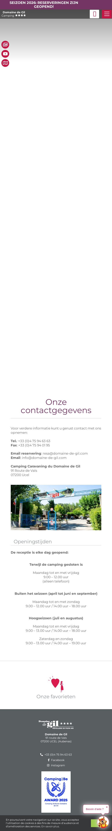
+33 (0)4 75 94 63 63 (56, 754)
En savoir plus (50, 826)
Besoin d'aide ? (95, 809)
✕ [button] (107, 807)
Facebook (56, 760)
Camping (14, 14)
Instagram (56, 765)
